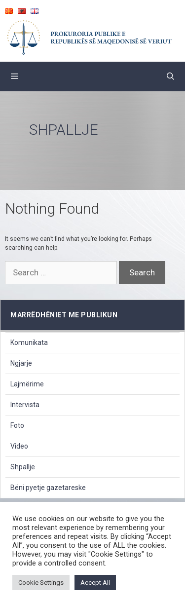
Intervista (24, 405)
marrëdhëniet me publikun (63, 315)
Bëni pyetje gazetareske (48, 488)
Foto (17, 425)
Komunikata (29, 342)
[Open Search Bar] (170, 76)
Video (19, 446)
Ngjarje (21, 363)
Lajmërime (27, 384)
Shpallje (22, 467)
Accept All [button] (95, 582)
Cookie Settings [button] (41, 582)
